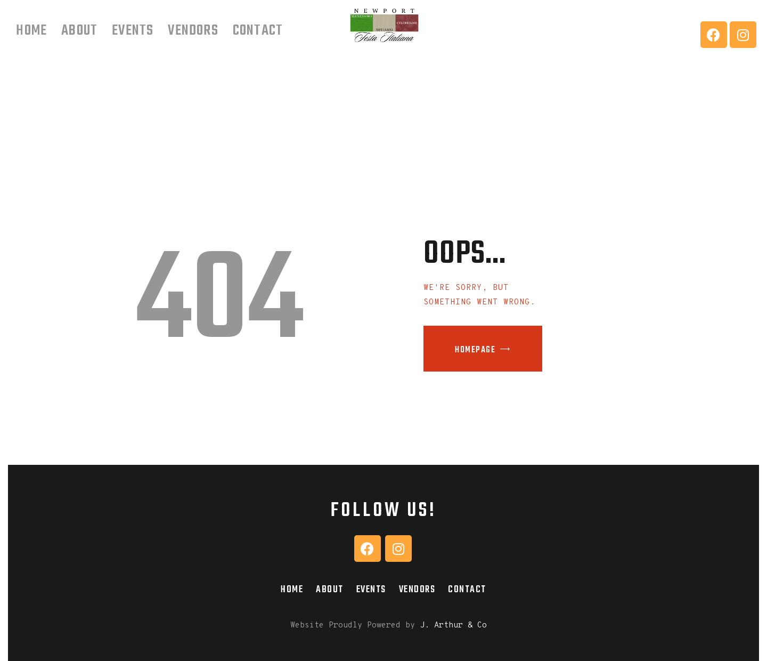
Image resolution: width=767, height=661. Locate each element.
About (330, 589)
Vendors (417, 589)
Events (371, 589)
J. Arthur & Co (453, 625)
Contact (467, 589)
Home (292, 589)
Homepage (475, 350)
